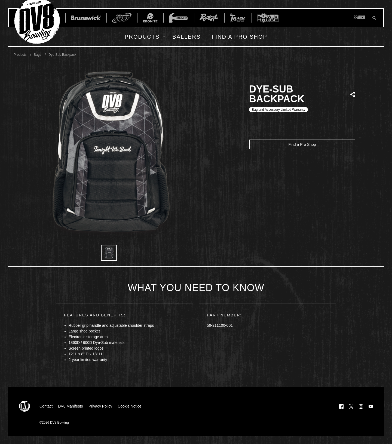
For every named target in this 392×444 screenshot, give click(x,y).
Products (142, 37)
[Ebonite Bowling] (150, 18)
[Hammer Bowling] (179, 18)
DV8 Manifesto (70, 406)
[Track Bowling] (238, 18)
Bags (37, 55)
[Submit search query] (374, 18)
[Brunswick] (86, 18)
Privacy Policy (100, 406)
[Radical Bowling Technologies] (209, 18)
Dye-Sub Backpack (62, 55)
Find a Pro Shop (239, 37)
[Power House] (267, 18)
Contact (46, 406)
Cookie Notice (129, 406)
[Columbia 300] (122, 18)
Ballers (186, 37)
